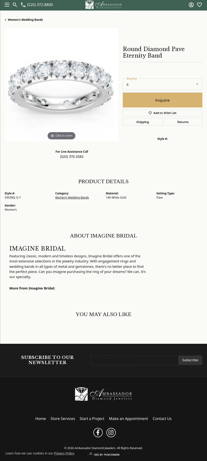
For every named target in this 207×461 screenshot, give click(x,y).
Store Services (63, 418)
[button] (15, 4)
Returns (183, 122)
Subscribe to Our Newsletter (47, 360)
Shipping (142, 122)
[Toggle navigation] (6, 4)
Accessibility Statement (130, 440)
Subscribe (190, 360)
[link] (36, 4)
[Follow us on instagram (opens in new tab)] (111, 432)
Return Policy (70, 440)
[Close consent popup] (90, 453)
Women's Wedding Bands (25, 20)
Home (40, 418)
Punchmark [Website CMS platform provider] (112, 454)
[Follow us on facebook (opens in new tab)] (98, 432)
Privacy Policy (86, 440)
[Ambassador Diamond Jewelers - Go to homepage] (103, 393)
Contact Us (162, 418)
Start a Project (92, 418)
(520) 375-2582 (72, 157)
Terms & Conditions (105, 440)
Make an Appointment (128, 418)
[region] (61, 84)
